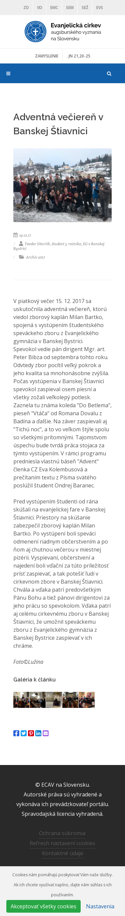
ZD (26, 7)
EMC (54, 7)
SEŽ (85, 7)
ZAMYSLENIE (46, 56)
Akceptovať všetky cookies (43, 906)
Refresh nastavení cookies (62, 843)
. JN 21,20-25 (78, 56)
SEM (70, 7)
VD (39, 7)
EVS (99, 7)
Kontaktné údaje (62, 853)
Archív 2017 (32, 257)
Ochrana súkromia (62, 833)
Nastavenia (100, 906)
